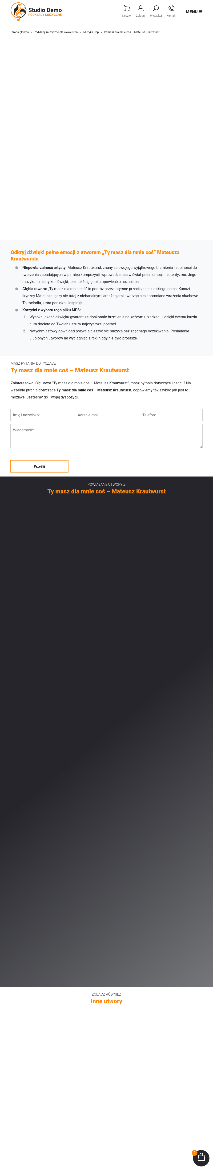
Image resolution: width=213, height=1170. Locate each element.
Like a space (127, 979)
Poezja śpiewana (30, 987)
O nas (22, 1094)
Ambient (124, 994)
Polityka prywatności (133, 1087)
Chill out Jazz (128, 1001)
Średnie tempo (128, 1022)
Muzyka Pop (91, 32)
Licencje (124, 1073)
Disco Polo (26, 1029)
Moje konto (126, 1066)
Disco (122, 1008)
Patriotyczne (27, 1022)
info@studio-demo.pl (111, 1148)
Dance (122, 1029)
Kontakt (171, 11)
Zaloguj (140, 11)
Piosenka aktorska (31, 994)
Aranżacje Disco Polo (33, 1080)
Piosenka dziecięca (32, 1001)
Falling (123, 987)
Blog (21, 1101)
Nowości (24, 1066)
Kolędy (123, 1015)
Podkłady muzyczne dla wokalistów (56, 32)
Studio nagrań (28, 1087)
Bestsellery (26, 1073)
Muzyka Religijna (30, 1015)
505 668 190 (109, 1142)
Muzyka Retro (28, 1008)
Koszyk (126, 11)
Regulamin (125, 1080)
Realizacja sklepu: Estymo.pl (184, 1163)
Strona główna (20, 32)
